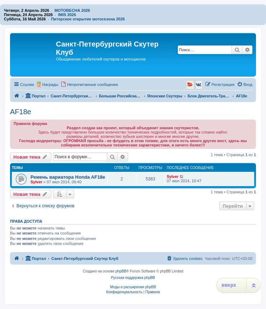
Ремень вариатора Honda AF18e (67, 177)
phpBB (120, 271)
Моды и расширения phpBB (133, 287)
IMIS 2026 (67, 15)
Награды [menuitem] (50, 84)
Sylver (36, 182)
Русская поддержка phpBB (133, 278)
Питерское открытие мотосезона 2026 (88, 19)
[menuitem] (89, 84)
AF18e (20, 112)
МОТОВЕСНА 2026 (72, 10)
